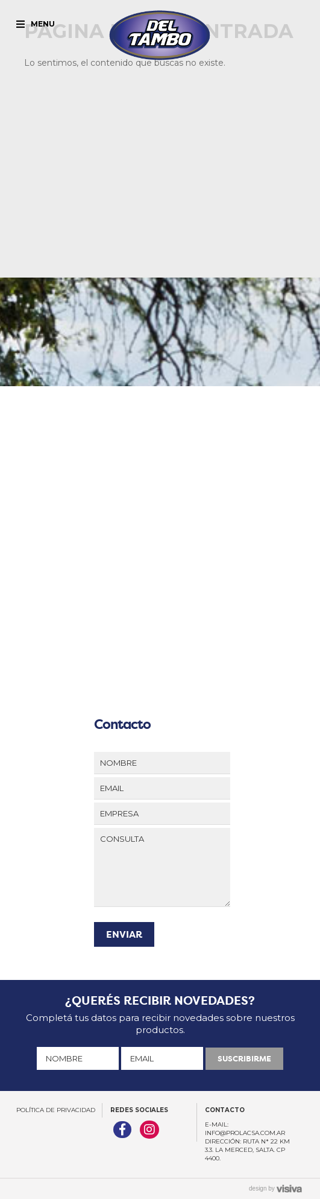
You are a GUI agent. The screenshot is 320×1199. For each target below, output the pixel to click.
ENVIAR (124, 934)
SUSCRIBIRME (244, 1059)
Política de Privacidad (55, 1110)
